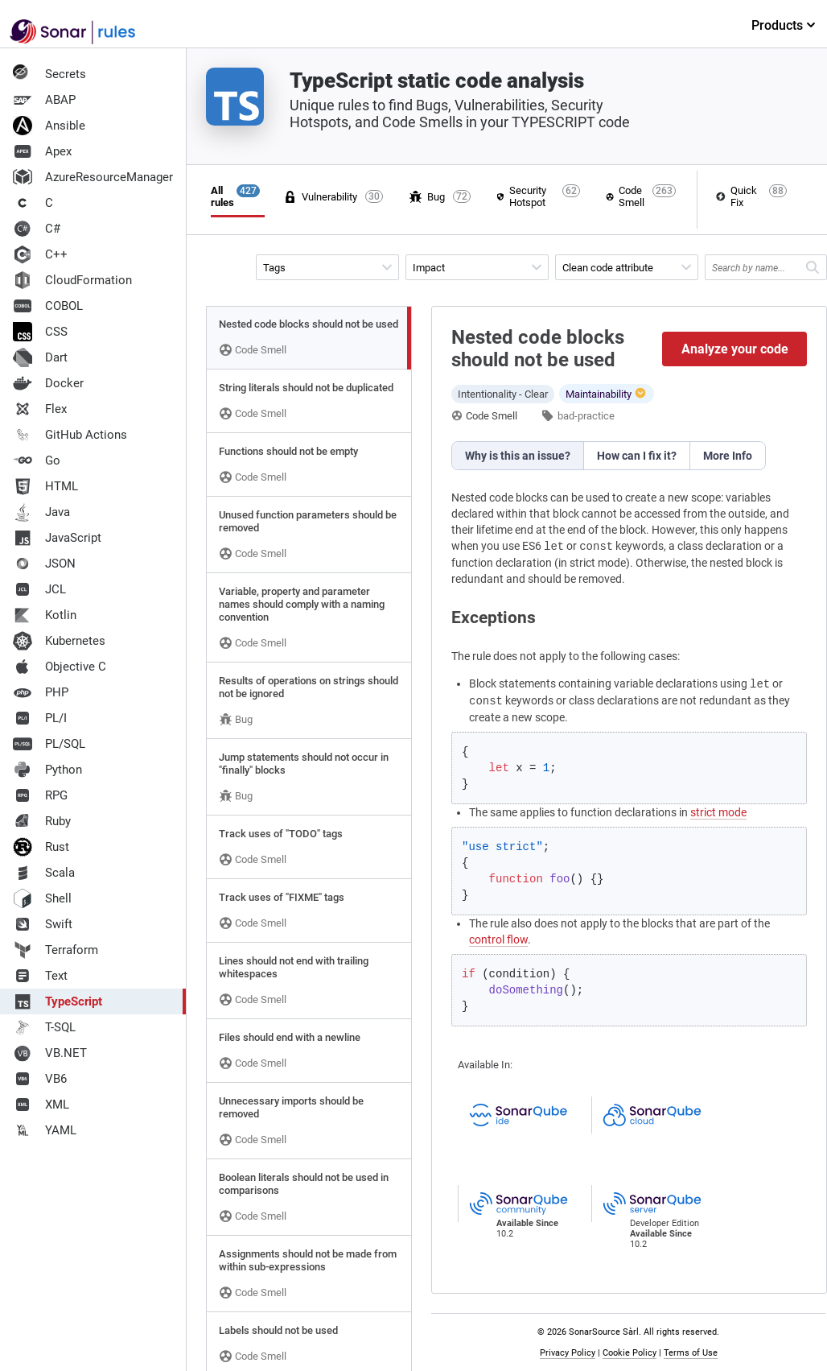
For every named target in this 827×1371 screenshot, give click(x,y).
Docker (48, 383)
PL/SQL (49, 744)
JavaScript (57, 537)
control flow (498, 939)
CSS (40, 331)
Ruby (42, 821)
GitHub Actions (70, 434)
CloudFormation (72, 280)
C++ (40, 254)
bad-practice (586, 416)
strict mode (718, 812)
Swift (42, 924)
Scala (44, 872)
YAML (44, 1130)
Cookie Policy (629, 1353)
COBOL (48, 306)
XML (41, 1104)
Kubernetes (59, 640)
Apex (42, 151)
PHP (40, 692)
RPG (40, 795)
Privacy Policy (567, 1353)
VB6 (40, 1078)
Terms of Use (691, 1353)
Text (40, 975)
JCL (39, 589)
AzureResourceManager (93, 177)
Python (47, 769)
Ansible (49, 125)
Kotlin (44, 615)
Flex (40, 409)
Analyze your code (734, 349)
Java (41, 512)
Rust (41, 847)
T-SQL (44, 1027)
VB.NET (50, 1053)
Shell (42, 898)
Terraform (55, 950)
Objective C (59, 666)
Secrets (49, 74)
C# (36, 228)
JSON (44, 563)
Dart (40, 357)
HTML (45, 486)
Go (36, 460)
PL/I (40, 718)
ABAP (44, 99)
